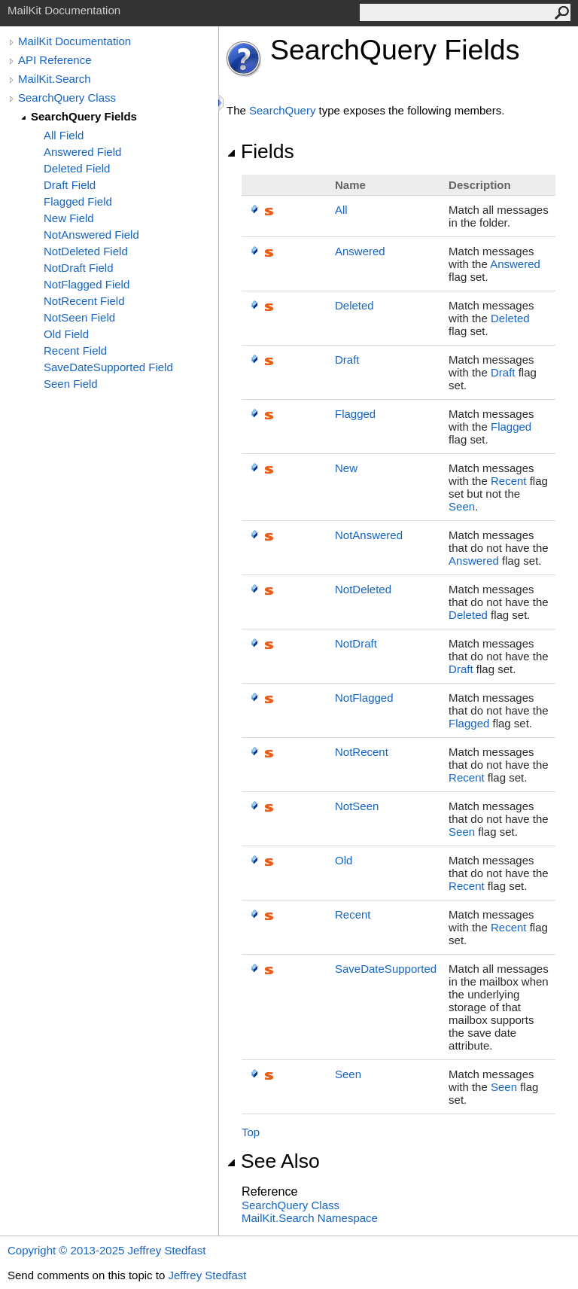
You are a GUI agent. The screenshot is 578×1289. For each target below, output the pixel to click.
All (341, 209)
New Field (69, 218)
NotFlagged (364, 697)
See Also (273, 1161)
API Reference (55, 59)
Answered (360, 251)
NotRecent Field (84, 300)
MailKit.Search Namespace (310, 1217)
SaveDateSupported (386, 968)
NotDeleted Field (86, 251)
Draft (347, 359)
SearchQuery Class (67, 97)
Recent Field (75, 350)
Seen (462, 506)
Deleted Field (77, 168)
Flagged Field (78, 201)
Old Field (66, 334)
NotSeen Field (79, 317)
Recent (509, 480)
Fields (260, 151)
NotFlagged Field (86, 284)
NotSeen (357, 806)
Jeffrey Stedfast (207, 1275)
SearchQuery (282, 110)
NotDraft (356, 643)
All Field (64, 135)
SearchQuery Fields (84, 116)
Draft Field (70, 184)
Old (343, 860)
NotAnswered (369, 535)
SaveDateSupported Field (108, 367)
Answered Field (82, 151)
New (346, 468)
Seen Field (71, 383)
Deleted (354, 305)
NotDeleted (363, 589)
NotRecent (361, 751)
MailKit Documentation (74, 41)
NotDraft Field (79, 267)
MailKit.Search (54, 78)
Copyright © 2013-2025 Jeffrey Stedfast (106, 1250)
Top (251, 1132)
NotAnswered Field (91, 234)
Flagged (355, 413)
